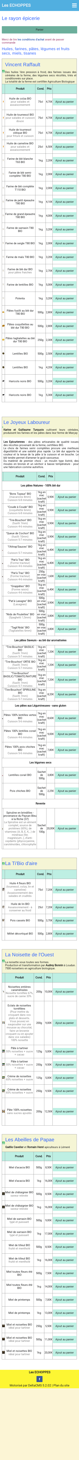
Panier (39, 29)
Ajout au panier (64, 101)
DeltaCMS (35, 1385)
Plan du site (61, 1385)
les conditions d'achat (31, 39)
